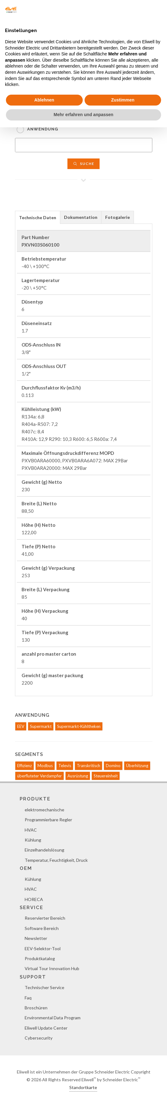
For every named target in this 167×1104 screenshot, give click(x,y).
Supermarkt (41, 726)
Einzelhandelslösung (44, 849)
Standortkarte (83, 1087)
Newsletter (36, 938)
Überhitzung (137, 765)
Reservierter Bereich (45, 918)
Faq (28, 997)
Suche (83, 163)
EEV (20, 726)
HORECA (34, 899)
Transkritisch (88, 765)
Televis (64, 765)
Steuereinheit (106, 775)
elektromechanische (44, 809)
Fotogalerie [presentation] (117, 217)
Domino (113, 765)
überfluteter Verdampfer (39, 775)
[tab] (37, 217)
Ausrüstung (77, 775)
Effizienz (24, 765)
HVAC (31, 830)
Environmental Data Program (53, 1017)
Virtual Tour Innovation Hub (52, 968)
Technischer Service (44, 987)
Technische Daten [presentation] (37, 217)
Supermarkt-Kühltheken (79, 726)
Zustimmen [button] (123, 99)
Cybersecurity (38, 1037)
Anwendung (42, 129)
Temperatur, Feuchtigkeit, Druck (56, 860)
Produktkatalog (40, 958)
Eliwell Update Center (46, 1028)
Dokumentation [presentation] (80, 217)
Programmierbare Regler (48, 819)
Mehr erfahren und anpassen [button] (83, 114)
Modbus (45, 765)
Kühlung (33, 839)
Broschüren (36, 1007)
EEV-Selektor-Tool (43, 948)
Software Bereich (42, 928)
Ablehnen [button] (44, 99)
